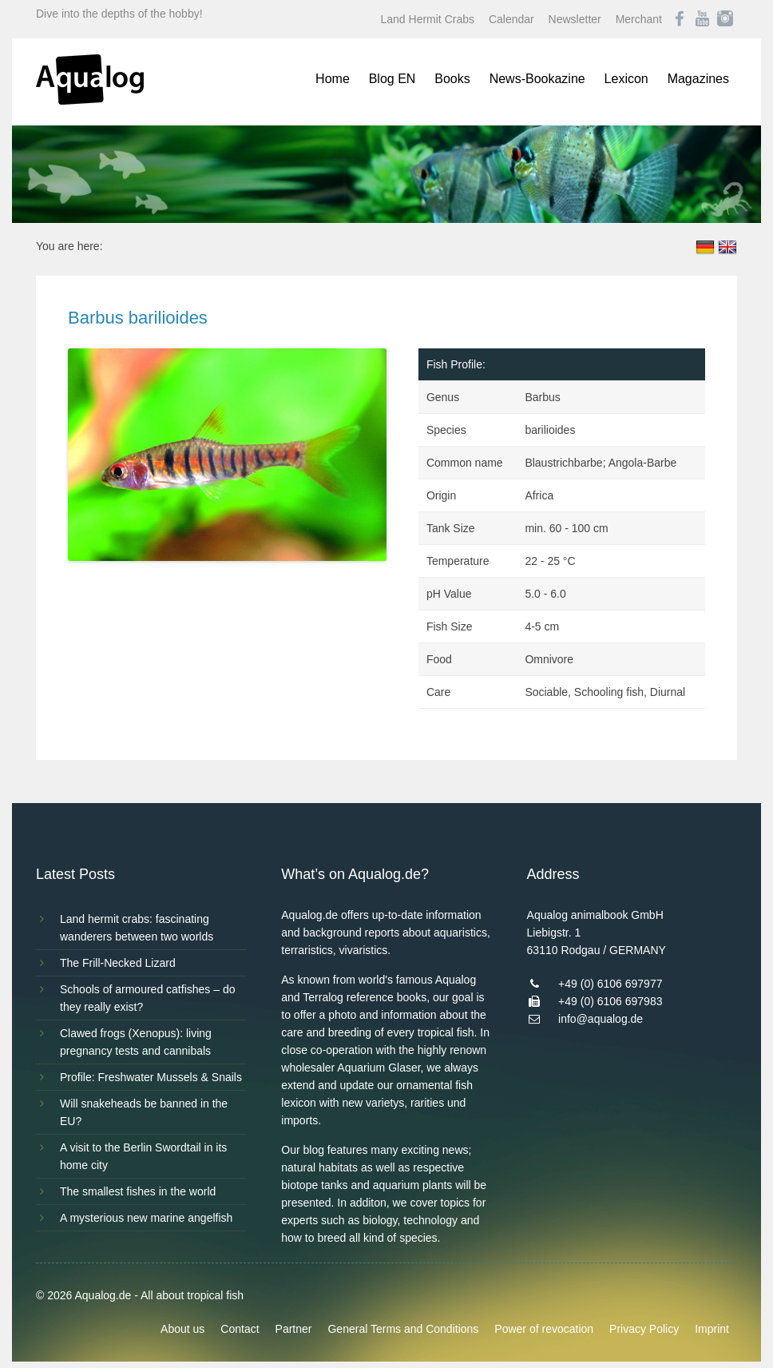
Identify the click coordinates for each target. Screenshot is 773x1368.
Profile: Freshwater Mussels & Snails (151, 1077)
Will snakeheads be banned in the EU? (144, 1112)
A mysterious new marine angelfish (146, 1217)
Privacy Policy (644, 1328)
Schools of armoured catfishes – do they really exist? (147, 998)
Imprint (712, 1328)
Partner (294, 1328)
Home (332, 79)
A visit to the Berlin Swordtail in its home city (143, 1156)
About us (182, 1328)
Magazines (698, 79)
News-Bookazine (537, 79)
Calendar (511, 19)
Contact (239, 1328)
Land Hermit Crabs (428, 19)
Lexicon (626, 79)
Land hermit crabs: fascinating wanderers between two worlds (136, 928)
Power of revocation (543, 1328)
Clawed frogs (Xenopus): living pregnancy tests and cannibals (136, 1042)
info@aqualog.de (600, 1018)
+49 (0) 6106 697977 (610, 983)
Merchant (639, 19)
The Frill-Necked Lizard (118, 962)
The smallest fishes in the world (138, 1191)
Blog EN (392, 79)
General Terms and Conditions (402, 1328)
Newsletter (575, 19)
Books (452, 79)
